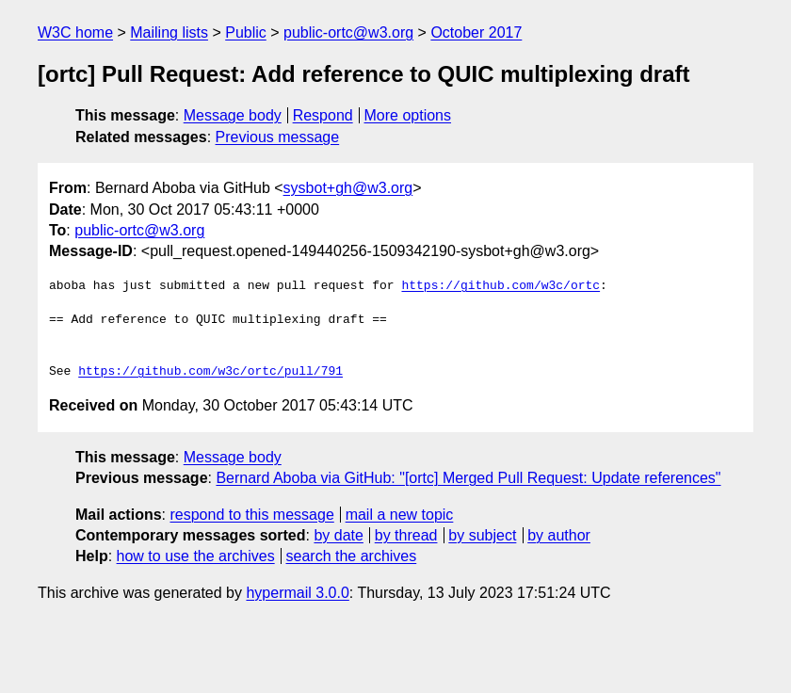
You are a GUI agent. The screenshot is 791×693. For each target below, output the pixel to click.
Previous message (278, 137)
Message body (233, 115)
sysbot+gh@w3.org (348, 188)
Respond (323, 115)
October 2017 (476, 32)
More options (408, 115)
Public (245, 32)
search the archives (351, 556)
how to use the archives (196, 556)
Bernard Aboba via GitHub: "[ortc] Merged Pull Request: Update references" (468, 478)
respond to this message (251, 515)
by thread (406, 535)
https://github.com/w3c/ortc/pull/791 (210, 371)
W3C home (75, 32)
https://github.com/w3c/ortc (500, 286)
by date (338, 535)
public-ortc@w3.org (348, 32)
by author (558, 535)
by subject (482, 535)
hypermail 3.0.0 (297, 593)
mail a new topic (400, 515)
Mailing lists (169, 32)
